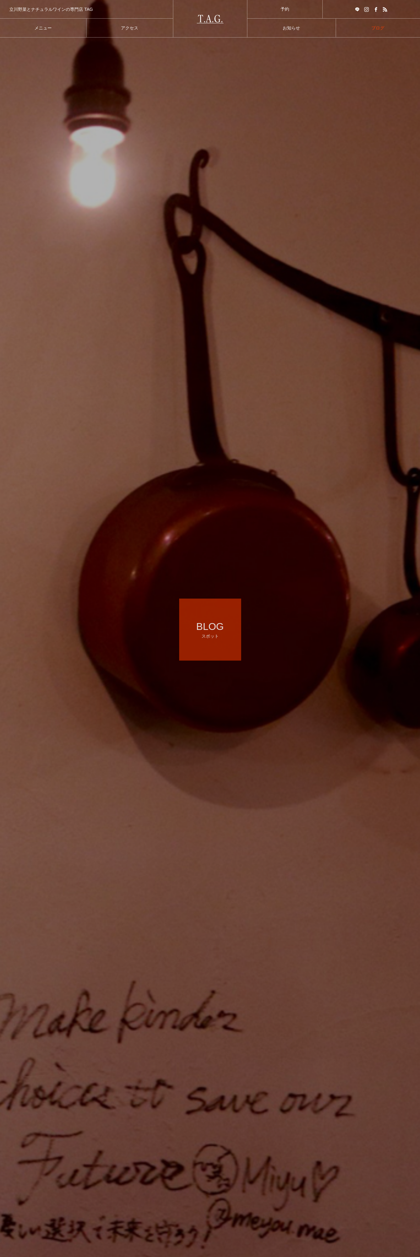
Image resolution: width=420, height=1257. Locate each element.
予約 (285, 9)
